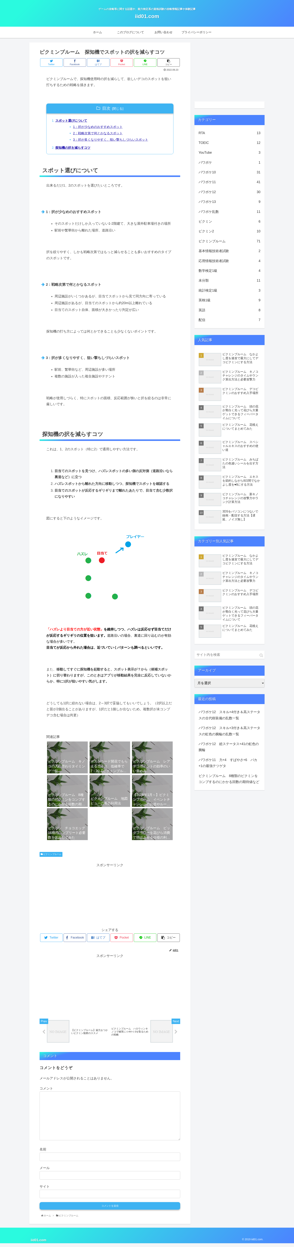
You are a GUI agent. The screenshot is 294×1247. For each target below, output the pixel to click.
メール (45, 1171)
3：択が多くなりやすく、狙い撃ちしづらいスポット (114, 141)
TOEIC (229, 143)
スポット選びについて (73, 121)
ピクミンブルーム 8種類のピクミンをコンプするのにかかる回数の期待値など (229, 779)
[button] (261, 655)
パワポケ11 (229, 182)
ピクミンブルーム (51, 857)
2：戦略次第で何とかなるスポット (101, 135)
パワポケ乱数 (229, 212)
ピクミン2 (229, 231)
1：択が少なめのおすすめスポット (101, 128)
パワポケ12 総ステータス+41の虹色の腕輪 (229, 747)
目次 (106, 108)
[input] (229, 655)
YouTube (229, 153)
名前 (43, 1153)
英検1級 (229, 300)
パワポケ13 (229, 202)
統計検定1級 (229, 290)
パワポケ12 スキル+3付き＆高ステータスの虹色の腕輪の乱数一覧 (229, 731)
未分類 (229, 280)
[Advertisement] (110, 897)
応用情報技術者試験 (229, 261)
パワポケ (229, 162)
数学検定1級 (229, 271)
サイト (45, 1190)
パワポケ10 (229, 172)
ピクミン (229, 221)
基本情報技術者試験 (229, 251)
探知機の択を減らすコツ (74, 150)
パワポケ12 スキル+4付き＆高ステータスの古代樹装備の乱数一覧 (229, 715)
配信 (229, 320)
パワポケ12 (229, 192)
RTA (229, 133)
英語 (229, 310)
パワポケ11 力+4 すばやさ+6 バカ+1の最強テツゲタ (228, 763)
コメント (46, 1092)
